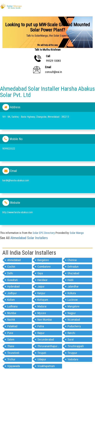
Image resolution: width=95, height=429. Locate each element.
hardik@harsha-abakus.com (15, 180)
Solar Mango (77, 232)
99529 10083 (53, 60)
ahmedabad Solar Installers (29, 238)
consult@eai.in (53, 72)
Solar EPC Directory (44, 232)
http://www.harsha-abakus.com (17, 212)
